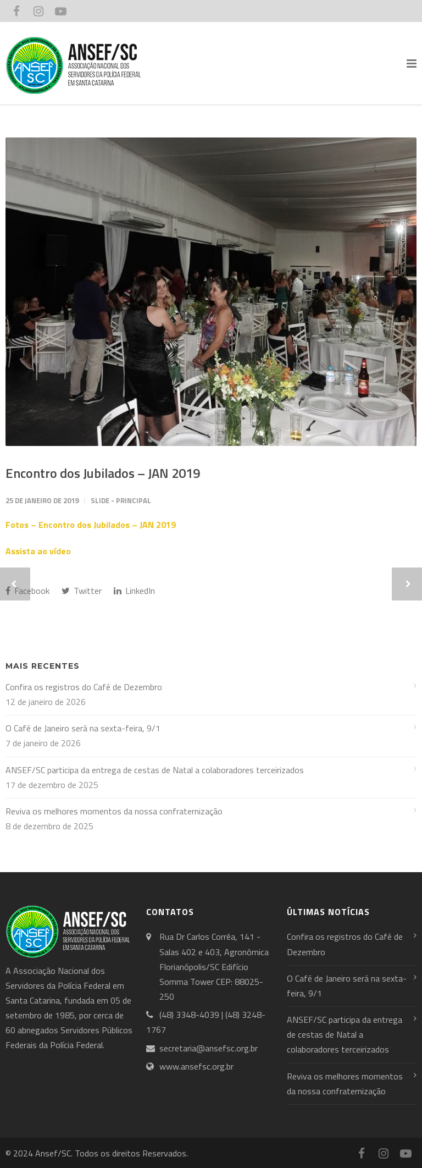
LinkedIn (134, 590)
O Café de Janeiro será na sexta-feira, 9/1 (82, 728)
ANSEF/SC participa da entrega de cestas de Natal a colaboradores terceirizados (154, 769)
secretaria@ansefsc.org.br (208, 1048)
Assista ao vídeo (38, 551)
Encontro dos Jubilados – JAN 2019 (102, 473)
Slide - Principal (121, 500)
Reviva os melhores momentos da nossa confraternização (114, 811)
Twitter (82, 590)
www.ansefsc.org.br (196, 1066)
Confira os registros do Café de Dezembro (83, 686)
